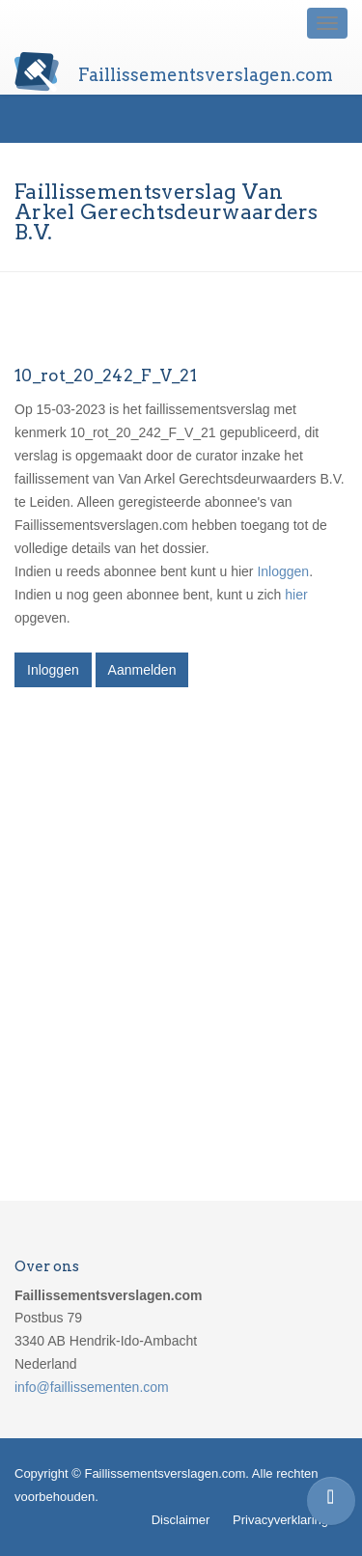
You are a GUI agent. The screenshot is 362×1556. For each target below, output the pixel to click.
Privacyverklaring (280, 1520)
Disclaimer (181, 1520)
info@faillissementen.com (91, 1387)
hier (296, 594)
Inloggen (283, 571)
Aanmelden (142, 670)
